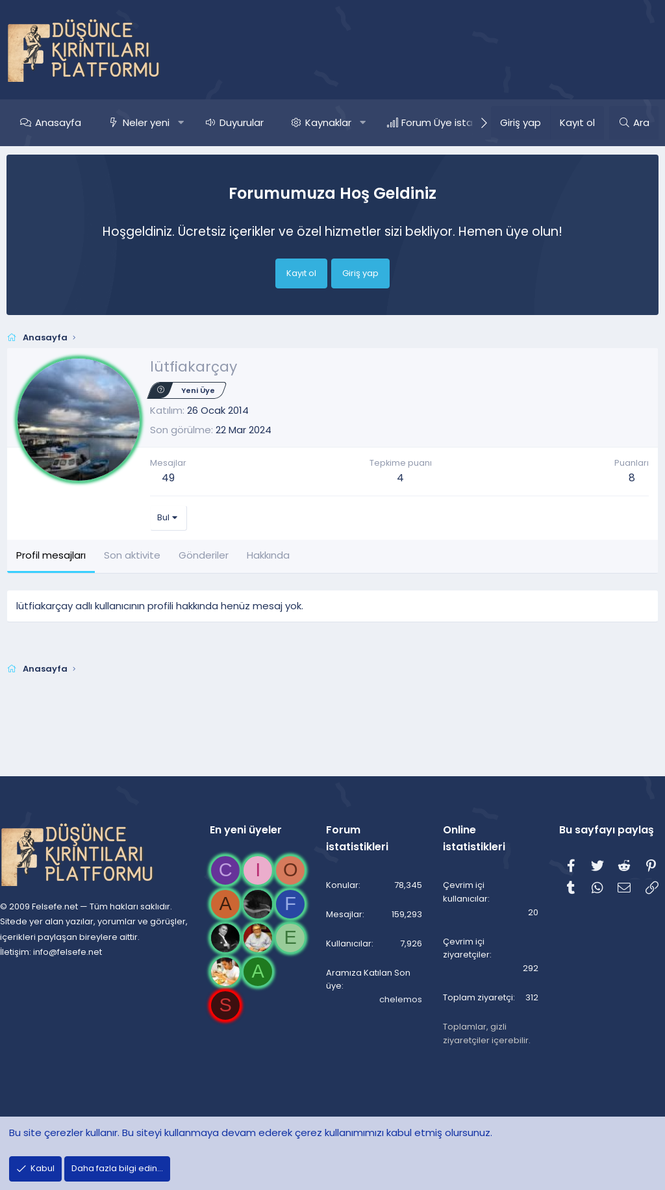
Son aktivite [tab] (132, 555)
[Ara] (634, 123)
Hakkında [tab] (268, 555)
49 (168, 477)
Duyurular (242, 122)
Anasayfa (58, 122)
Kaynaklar (328, 122)
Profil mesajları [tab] (51, 555)
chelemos (397, 987)
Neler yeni (146, 122)
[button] (181, 123)
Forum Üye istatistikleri (455, 122)
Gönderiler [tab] (204, 555)
